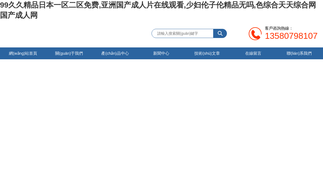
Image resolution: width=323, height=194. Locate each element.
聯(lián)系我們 (299, 53)
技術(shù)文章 (207, 53)
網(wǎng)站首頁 (23, 53)
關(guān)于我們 (69, 53)
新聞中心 (161, 53)
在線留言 (253, 53)
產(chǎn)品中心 (115, 53)
